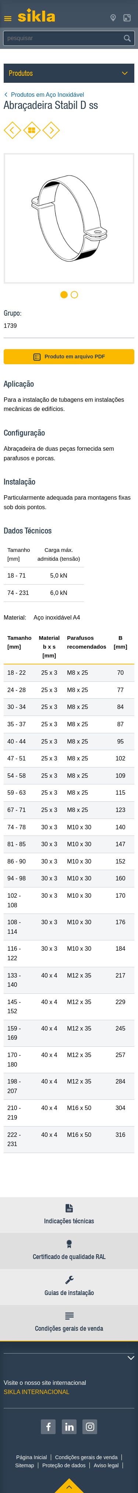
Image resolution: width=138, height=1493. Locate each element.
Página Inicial (31, 1457)
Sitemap (24, 1465)
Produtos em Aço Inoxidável (44, 95)
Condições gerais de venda (86, 1457)
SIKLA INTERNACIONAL (37, 1392)
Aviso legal (106, 1465)
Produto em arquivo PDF (69, 357)
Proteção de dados (64, 1465)
